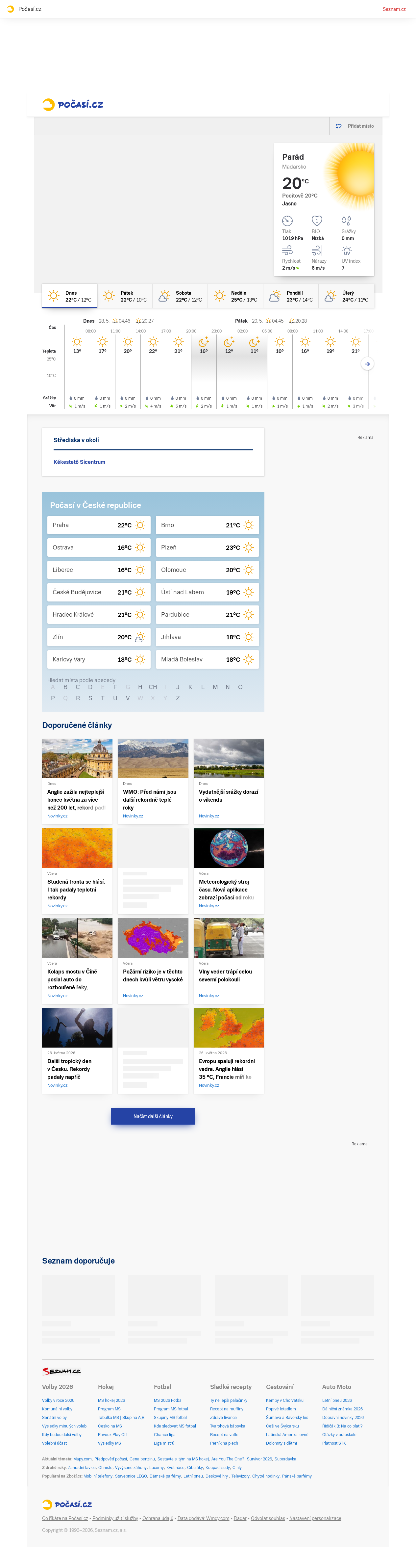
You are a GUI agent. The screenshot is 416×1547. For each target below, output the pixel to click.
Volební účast (54, 1443)
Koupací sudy (218, 1467)
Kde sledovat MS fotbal (175, 1426)
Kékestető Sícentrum (79, 462)
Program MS (109, 1409)
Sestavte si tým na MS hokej (183, 1459)
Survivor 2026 (259, 1459)
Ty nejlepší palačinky (228, 1400)
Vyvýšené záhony (131, 1467)
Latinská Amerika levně (287, 1434)
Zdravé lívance (223, 1417)
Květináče (175, 1467)
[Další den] (367, 363)
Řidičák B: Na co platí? (342, 1426)
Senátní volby (54, 1417)
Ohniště (105, 1467)
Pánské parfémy (297, 1476)
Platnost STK (334, 1443)
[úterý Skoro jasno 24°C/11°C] (346, 296)
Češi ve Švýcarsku (282, 1426)
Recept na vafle (224, 1434)
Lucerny (156, 1467)
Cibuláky (195, 1467)
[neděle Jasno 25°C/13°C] (235, 296)
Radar (240, 1518)
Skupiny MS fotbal (170, 1417)
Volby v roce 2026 (58, 1400)
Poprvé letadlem (281, 1409)
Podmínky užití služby (115, 1518)
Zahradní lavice (82, 1467)
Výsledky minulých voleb (64, 1426)
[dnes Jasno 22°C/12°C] (69, 296)
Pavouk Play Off (112, 1434)
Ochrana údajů (157, 1518)
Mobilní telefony (98, 1476)
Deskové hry (217, 1476)
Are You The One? (227, 1459)
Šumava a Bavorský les (287, 1417)
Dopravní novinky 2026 (343, 1417)
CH (153, 686)
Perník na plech (224, 1443)
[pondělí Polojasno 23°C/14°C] (291, 296)
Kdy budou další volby (62, 1434)
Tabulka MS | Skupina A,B (121, 1417)
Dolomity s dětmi (281, 1443)
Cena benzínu (142, 1459)
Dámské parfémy (165, 1476)
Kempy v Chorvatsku (285, 1400)
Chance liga (165, 1434)
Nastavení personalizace (315, 1518)
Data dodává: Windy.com (204, 1518)
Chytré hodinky (266, 1476)
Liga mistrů (164, 1443)
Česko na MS (110, 1426)
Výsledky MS (109, 1443)
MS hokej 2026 (111, 1400)
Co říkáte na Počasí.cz (65, 1518)
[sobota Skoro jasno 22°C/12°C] (180, 296)
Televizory (241, 1476)
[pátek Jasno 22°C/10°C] (125, 296)
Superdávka (285, 1459)
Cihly (237, 1467)
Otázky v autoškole (339, 1434)
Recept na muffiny (226, 1409)
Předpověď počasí (110, 1459)
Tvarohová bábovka (227, 1426)
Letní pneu (193, 1476)
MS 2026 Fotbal (168, 1400)
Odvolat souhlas (268, 1518)
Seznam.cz (394, 9)
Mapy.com (82, 1459)
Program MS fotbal (171, 1409)
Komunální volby (57, 1409)
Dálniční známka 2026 (342, 1409)
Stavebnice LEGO (131, 1476)
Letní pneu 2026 (337, 1400)
